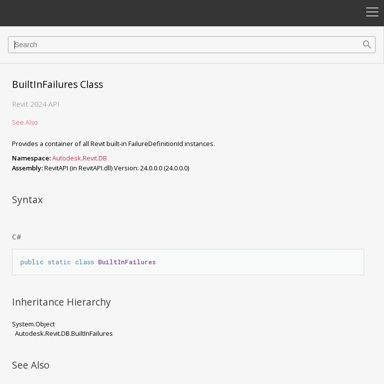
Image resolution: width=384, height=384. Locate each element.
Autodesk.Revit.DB (79, 158)
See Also (25, 122)
